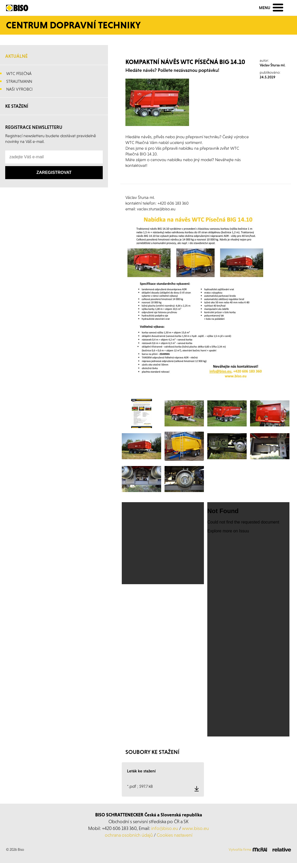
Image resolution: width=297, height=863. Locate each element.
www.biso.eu (195, 828)
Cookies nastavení (174, 835)
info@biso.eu (164, 828)
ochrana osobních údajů (129, 835)
